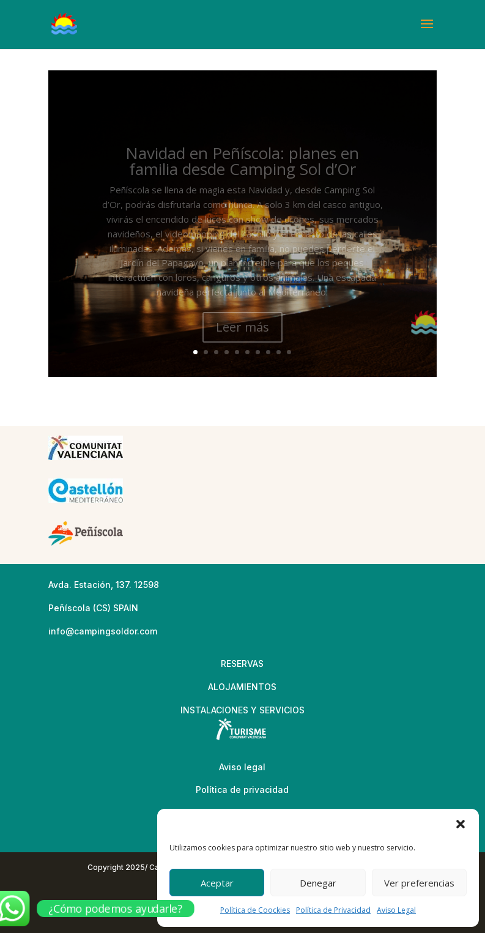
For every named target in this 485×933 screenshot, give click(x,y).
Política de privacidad (242, 789)
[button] (460, 824)
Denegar (318, 883)
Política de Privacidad (333, 910)
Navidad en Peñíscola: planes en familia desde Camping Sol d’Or (242, 170)
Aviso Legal (396, 910)
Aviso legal (242, 767)
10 (289, 352)
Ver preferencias (419, 883)
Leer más (242, 335)
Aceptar (217, 883)
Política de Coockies (255, 910)
